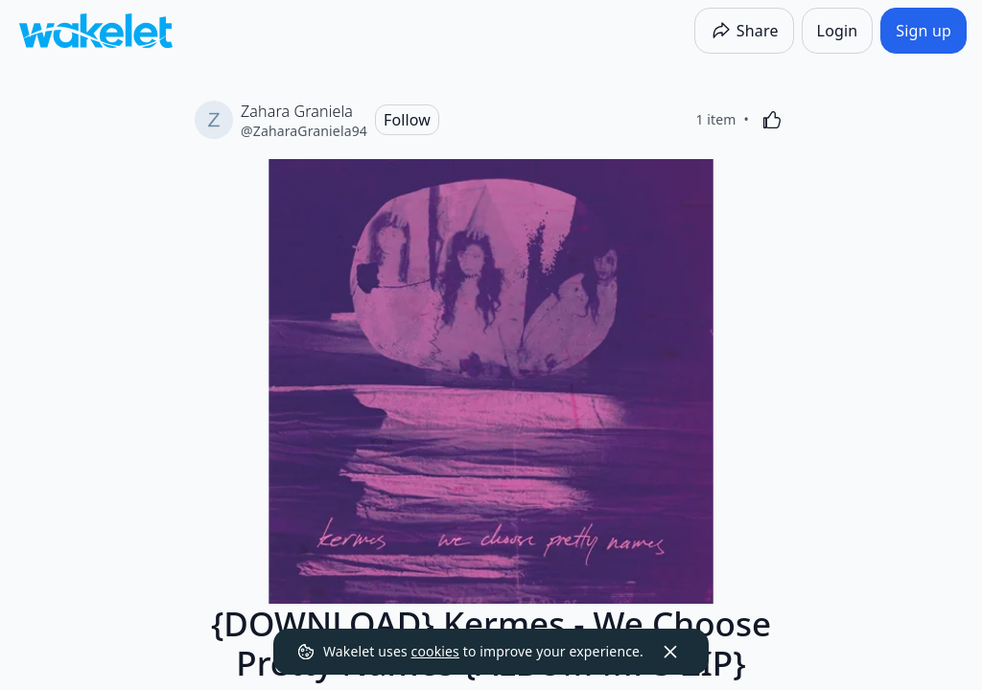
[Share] (744, 31)
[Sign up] (923, 31)
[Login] (838, 31)
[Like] (772, 119)
